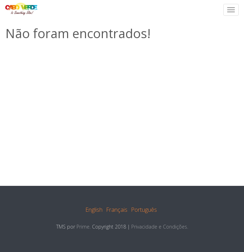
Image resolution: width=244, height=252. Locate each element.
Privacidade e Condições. (159, 226)
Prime (83, 226)
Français (116, 210)
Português (144, 210)
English (94, 210)
